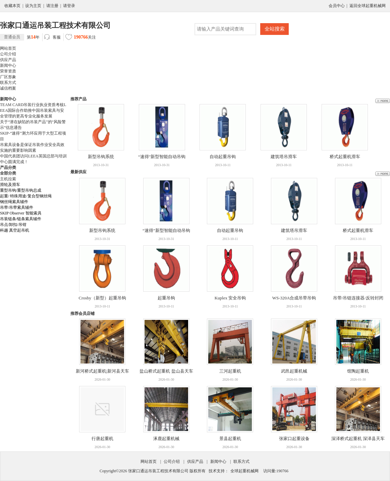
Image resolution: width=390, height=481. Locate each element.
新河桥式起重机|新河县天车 (102, 371)
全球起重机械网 (244, 471)
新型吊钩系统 (101, 156)
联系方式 (241, 461)
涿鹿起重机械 (166, 438)
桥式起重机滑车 (345, 156)
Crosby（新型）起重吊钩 (102, 297)
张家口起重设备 (294, 438)
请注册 (52, 5)
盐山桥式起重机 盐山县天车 (166, 371)
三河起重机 (230, 371)
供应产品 (195, 461)
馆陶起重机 (358, 371)
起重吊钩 (166, 297)
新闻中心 (218, 461)
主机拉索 (8, 179)
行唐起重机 (102, 438)
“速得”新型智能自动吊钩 (162, 156)
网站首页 (149, 461)
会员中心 (337, 5)
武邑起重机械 (294, 371)
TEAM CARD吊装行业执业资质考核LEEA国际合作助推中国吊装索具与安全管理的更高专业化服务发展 (33, 110)
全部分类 (8, 173)
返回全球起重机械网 (367, 5)
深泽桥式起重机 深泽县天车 (358, 438)
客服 (52, 37)
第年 (20, 37)
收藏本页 (12, 5)
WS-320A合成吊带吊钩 (294, 297)
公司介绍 (172, 461)
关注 (80, 38)
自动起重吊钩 (223, 156)
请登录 (69, 5)
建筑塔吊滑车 (284, 156)
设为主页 (33, 5)
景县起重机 (230, 438)
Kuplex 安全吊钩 (230, 297)
